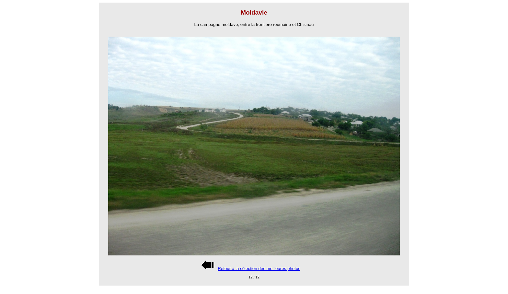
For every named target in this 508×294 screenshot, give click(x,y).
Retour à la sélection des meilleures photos (259, 268)
